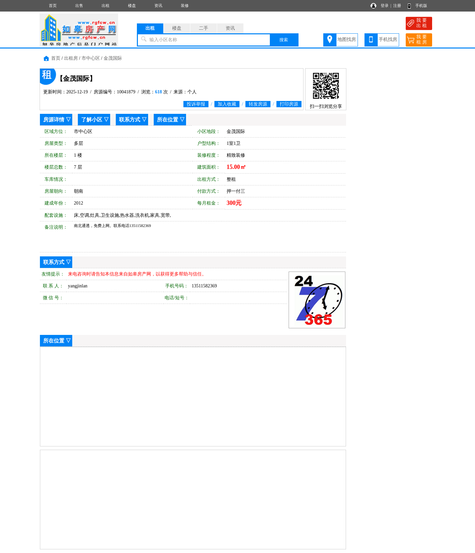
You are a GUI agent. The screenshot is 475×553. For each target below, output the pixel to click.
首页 (53, 5)
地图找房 (346, 39)
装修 (185, 5)
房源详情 (53, 119)
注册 (397, 5)
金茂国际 (113, 58)
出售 (79, 5)
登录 (385, 5)
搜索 (283, 39)
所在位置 (167, 119)
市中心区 (90, 58)
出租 (106, 5)
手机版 (421, 5)
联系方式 (129, 119)
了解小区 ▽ (95, 119)
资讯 (158, 5)
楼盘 (132, 5)
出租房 (71, 58)
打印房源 (289, 104)
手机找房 (388, 39)
